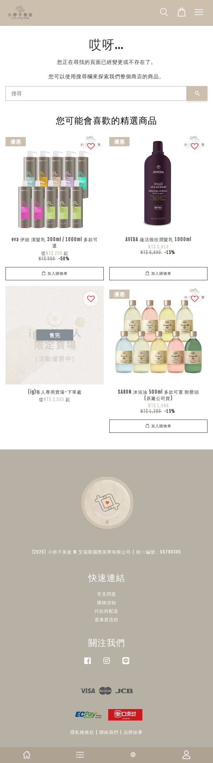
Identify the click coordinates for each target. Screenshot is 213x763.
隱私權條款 (82, 732)
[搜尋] (96, 93)
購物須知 (106, 602)
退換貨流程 (106, 619)
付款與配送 (106, 611)
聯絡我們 (108, 732)
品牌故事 (133, 732)
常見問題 (106, 594)
